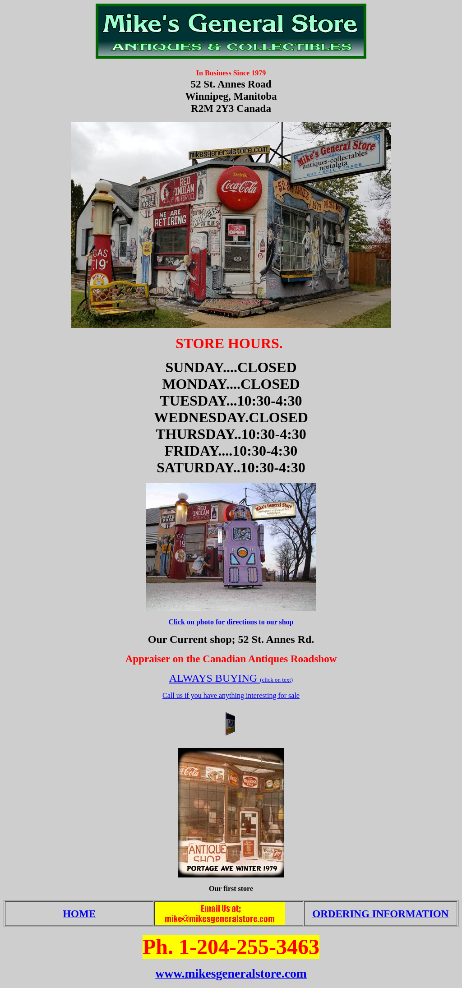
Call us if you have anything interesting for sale (231, 695)
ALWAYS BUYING (214, 678)
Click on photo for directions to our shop (231, 622)
